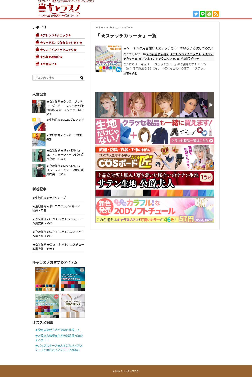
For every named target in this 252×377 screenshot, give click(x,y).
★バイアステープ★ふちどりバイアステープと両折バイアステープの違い (59, 347)
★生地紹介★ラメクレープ (49, 197)
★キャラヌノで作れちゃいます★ (61, 42)
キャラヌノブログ (130, 371)
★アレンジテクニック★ (185, 54)
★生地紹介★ (48, 64)
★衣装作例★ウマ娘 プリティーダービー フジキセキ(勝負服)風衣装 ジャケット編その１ (65, 107)
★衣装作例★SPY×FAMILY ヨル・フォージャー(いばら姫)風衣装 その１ (65, 154)
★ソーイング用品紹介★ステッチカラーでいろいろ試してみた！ (168, 48)
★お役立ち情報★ (157, 54)
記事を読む (130, 73)
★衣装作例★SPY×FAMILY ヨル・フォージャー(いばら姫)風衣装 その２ (65, 170)
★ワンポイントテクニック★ (157, 58)
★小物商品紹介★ (188, 58)
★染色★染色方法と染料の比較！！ (57, 330)
